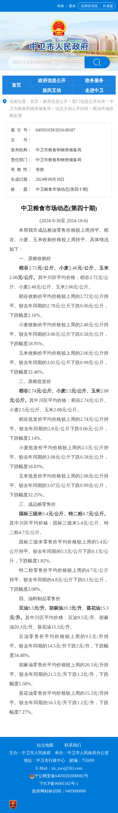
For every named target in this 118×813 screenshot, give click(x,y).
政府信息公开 (52, 80)
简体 (60, 6)
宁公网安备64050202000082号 (59, 776)
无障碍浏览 (89, 6)
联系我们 (73, 745)
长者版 (108, 6)
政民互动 (52, 90)
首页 (16, 85)
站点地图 (45, 745)
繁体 (72, 6)
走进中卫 (94, 90)
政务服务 (94, 80)
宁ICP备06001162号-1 (59, 783)
